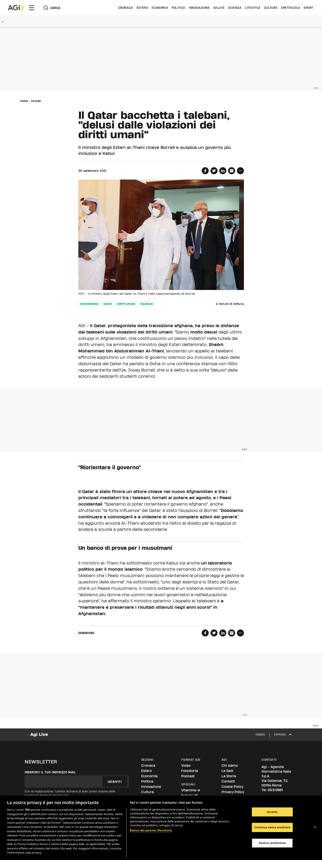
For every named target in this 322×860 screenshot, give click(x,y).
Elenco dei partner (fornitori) (151, 830)
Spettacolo (290, 7)
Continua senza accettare (272, 827)
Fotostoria (189, 771)
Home (24, 101)
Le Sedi (227, 771)
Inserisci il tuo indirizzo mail (50, 772)
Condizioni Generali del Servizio (46, 795)
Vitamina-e (190, 790)
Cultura (271, 7)
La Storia (228, 776)
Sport (308, 7)
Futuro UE (189, 795)
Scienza (234, 7)
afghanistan (89, 303)
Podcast (188, 776)
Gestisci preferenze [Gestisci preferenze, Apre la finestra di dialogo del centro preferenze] (272, 843)
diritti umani (126, 303)
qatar (107, 303)
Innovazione (199, 7)
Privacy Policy (232, 792)
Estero (142, 7)
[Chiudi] (315, 827)
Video (185, 765)
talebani (146, 303)
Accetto (272, 812)
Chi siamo (229, 765)
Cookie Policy (232, 787)
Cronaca (125, 7)
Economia (160, 7)
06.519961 (275, 790)
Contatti (228, 781)
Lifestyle (252, 7)
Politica (178, 7)
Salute (219, 7)
